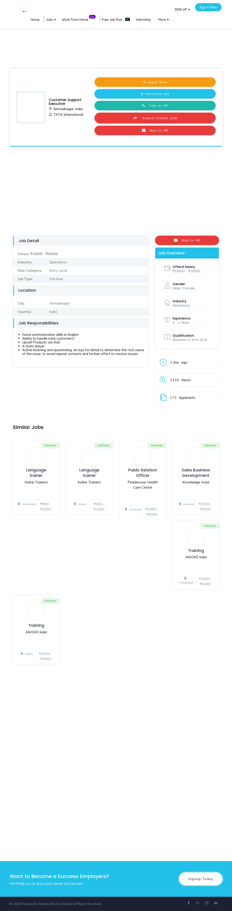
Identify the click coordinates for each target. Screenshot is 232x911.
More (162, 20)
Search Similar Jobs (155, 118)
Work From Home (79, 19)
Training (196, 550)
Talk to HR (155, 106)
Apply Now (155, 82)
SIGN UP (181, 9)
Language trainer (36, 472)
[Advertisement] (116, 39)
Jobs (49, 20)
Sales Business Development (196, 472)
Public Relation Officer (142, 472)
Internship (143, 20)
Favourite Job (154, 94)
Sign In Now (208, 7)
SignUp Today (200, 879)
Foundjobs (64, 904)
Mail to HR (155, 130)
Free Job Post (116, 19)
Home (35, 20)
